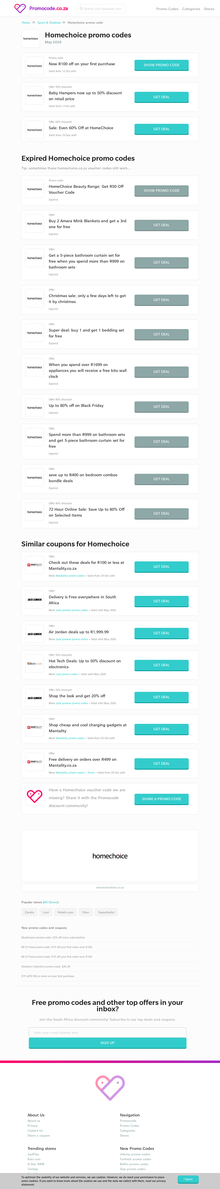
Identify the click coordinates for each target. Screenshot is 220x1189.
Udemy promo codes (135, 1154)
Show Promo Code (161, 65)
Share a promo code (161, 798)
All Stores (50, 902)
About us (34, 1121)
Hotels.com (65, 912)
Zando (29, 912)
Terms (91, 772)
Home (26, 22)
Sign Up (108, 1042)
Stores (209, 8)
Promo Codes (167, 8)
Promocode (128, 1121)
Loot (46, 912)
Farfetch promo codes (135, 1159)
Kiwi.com (34, 1159)
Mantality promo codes (70, 575)
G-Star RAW (36, 1164)
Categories (191, 8)
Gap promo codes (133, 1169)
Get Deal (161, 97)
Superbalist (106, 912)
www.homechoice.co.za (110, 887)
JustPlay (33, 1154)
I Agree (188, 1179)
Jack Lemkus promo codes (72, 610)
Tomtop (33, 1169)
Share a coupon (39, 1135)
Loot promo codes (67, 674)
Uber (85, 912)
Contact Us (35, 1130)
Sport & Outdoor (49, 22)
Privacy (33, 1125)
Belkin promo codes (134, 1164)
